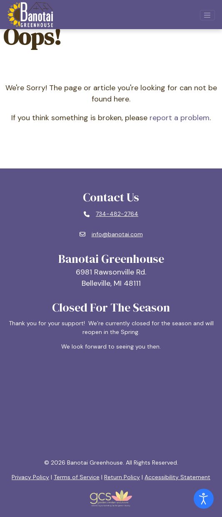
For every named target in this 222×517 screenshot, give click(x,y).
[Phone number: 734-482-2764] (111, 214)
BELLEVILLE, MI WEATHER (111, 405)
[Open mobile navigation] (207, 15)
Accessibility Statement (177, 477)
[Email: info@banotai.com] (111, 234)
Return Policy (122, 477)
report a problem (180, 118)
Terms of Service (77, 477)
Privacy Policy (30, 477)
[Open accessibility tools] (204, 499)
